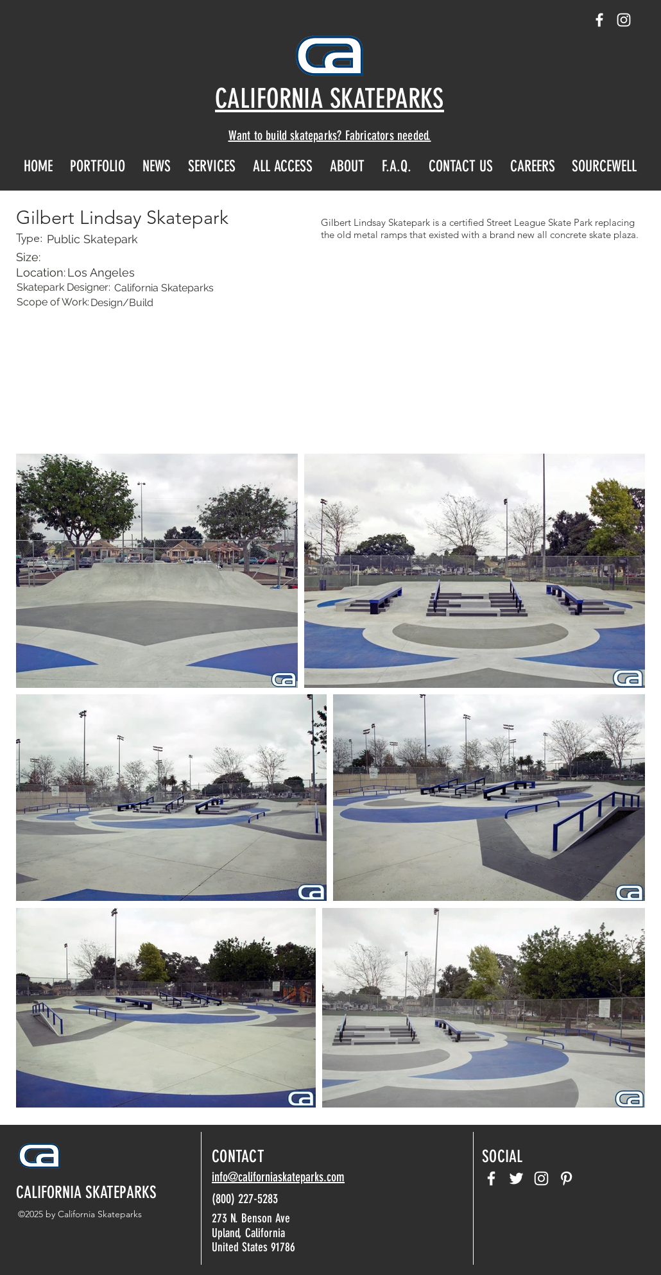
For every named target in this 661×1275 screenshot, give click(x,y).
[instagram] (624, 20)
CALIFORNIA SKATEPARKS (86, 1192)
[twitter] (516, 1178)
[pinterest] (566, 1178)
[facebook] (599, 20)
